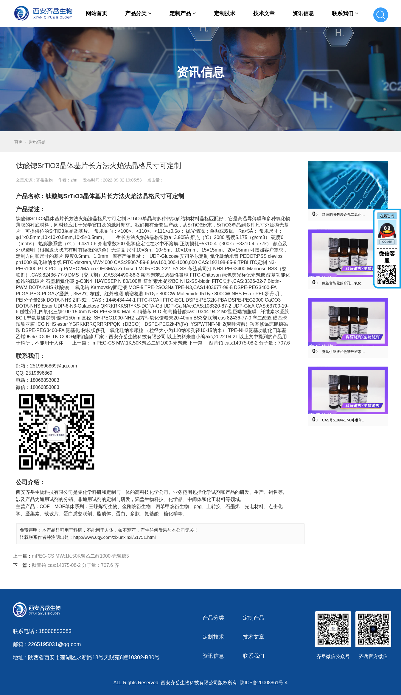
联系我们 (345, 13)
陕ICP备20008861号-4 (263, 682)
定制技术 (224, 13)
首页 (18, 141)
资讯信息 (303, 13)
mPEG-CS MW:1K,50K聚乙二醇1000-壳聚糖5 (80, 556)
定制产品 (183, 13)
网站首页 (96, 13)
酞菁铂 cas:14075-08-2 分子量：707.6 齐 (75, 565)
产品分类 (138, 13)
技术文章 (264, 13)
